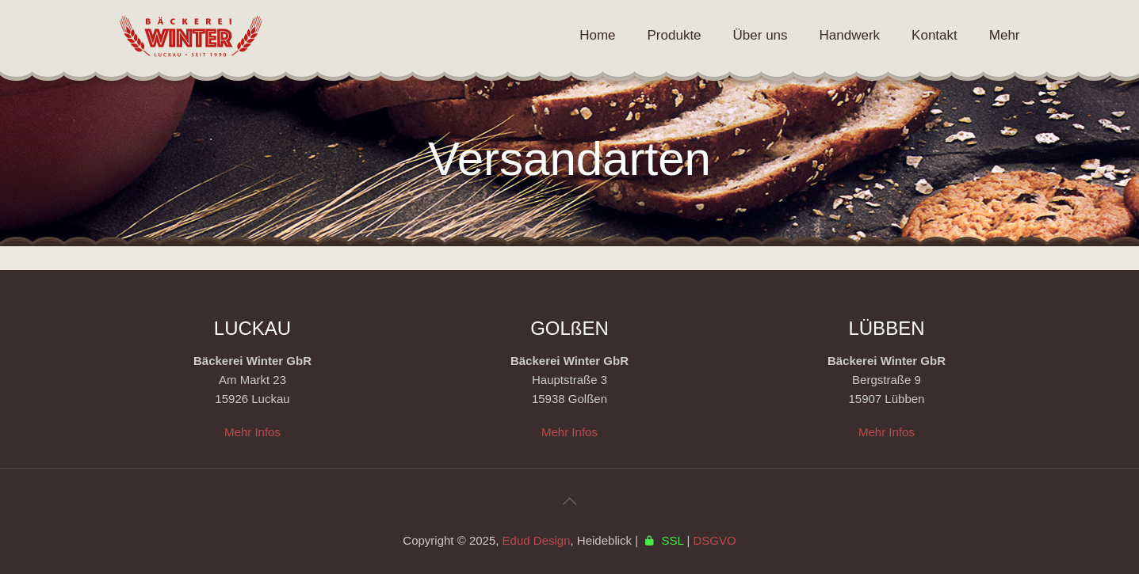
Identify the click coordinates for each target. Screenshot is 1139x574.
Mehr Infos (252, 432)
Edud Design (537, 540)
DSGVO (714, 540)
